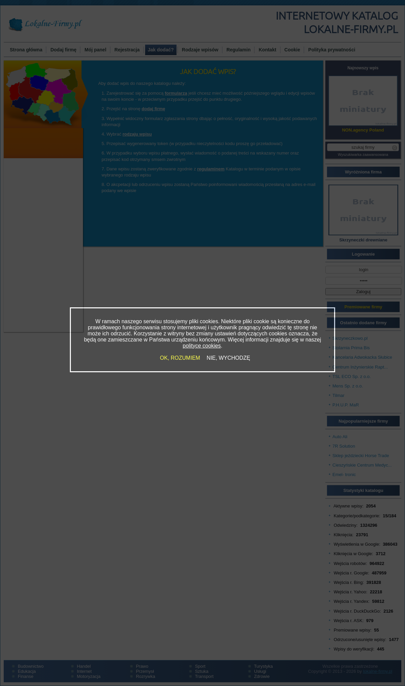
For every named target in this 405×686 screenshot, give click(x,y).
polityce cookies (202, 346)
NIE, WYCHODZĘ (228, 358)
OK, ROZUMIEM (180, 358)
